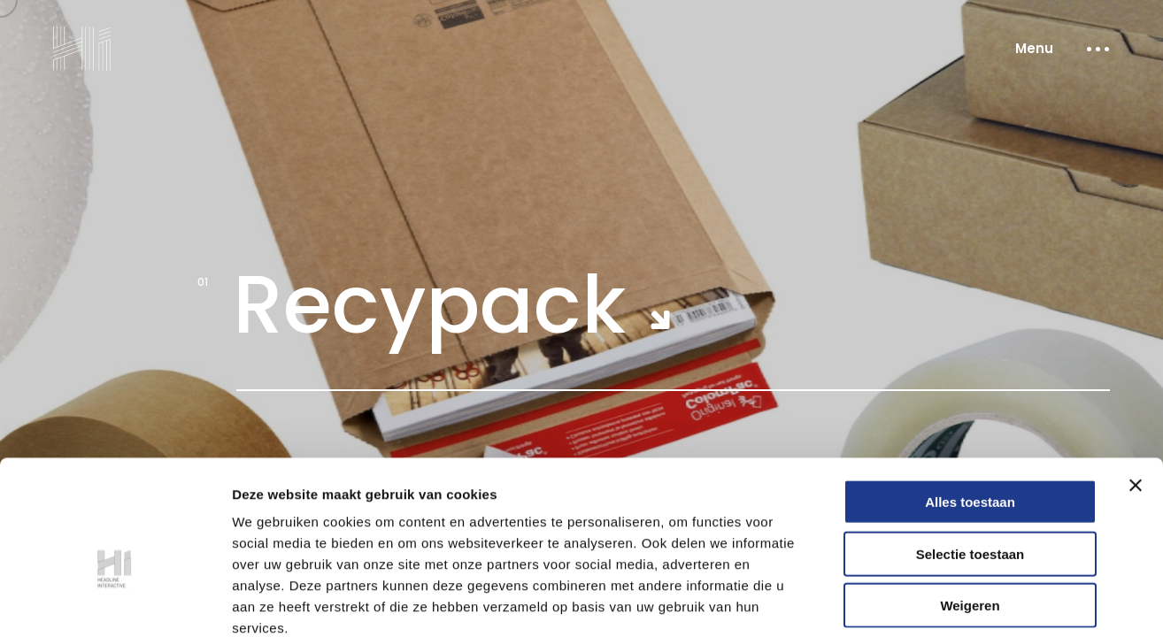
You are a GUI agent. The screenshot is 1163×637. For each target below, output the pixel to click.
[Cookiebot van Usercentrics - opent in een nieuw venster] (114, 602)
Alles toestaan (970, 403)
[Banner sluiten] (1135, 387)
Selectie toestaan (970, 456)
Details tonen (956, 602)
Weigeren (969, 507)
